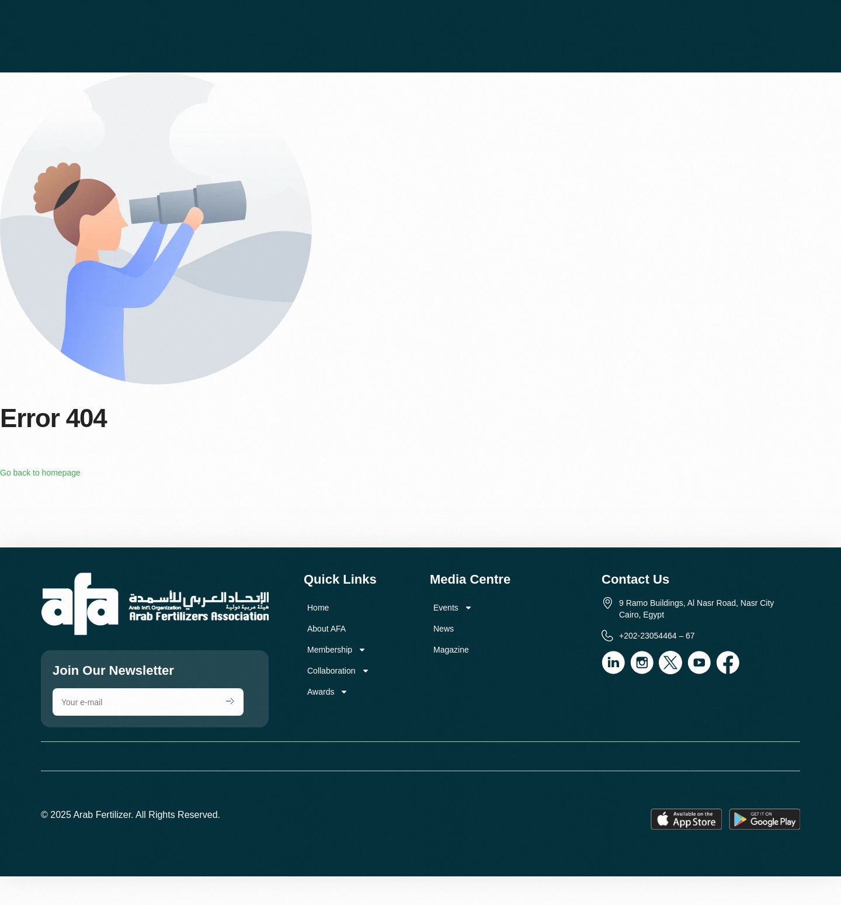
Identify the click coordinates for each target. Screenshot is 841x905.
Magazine (451, 649)
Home (318, 607)
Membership (336, 650)
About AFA (326, 628)
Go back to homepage (40, 472)
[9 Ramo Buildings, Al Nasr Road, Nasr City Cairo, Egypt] (420, 512)
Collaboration (338, 671)
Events (452, 608)
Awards (327, 692)
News (443, 628)
